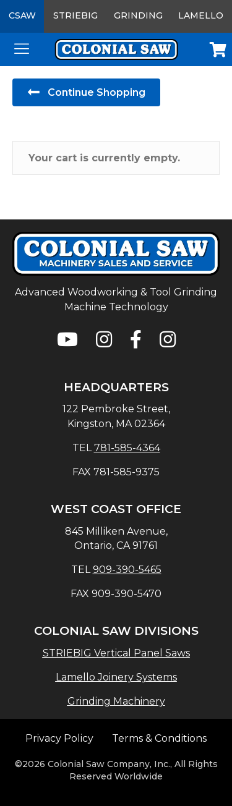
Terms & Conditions (159, 738)
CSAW (22, 15)
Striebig (75, 15)
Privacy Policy (59, 738)
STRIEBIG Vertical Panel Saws (116, 653)
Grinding (138, 15)
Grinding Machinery (116, 701)
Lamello (200, 15)
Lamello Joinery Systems (116, 677)
